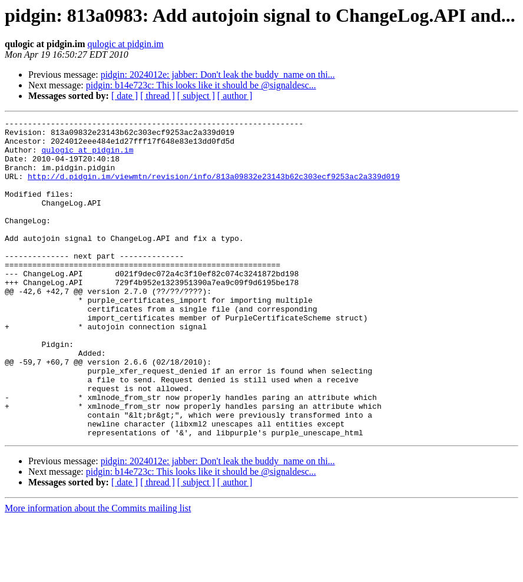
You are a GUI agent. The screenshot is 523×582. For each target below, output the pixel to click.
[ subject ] (196, 96)
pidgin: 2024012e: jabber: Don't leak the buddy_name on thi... (218, 75)
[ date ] (124, 96)
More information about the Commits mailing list (98, 572)
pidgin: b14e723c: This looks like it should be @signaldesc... (201, 85)
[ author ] (235, 96)
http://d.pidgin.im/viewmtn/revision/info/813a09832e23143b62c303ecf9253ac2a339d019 (214, 188)
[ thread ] (157, 96)
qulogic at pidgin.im (125, 44)
